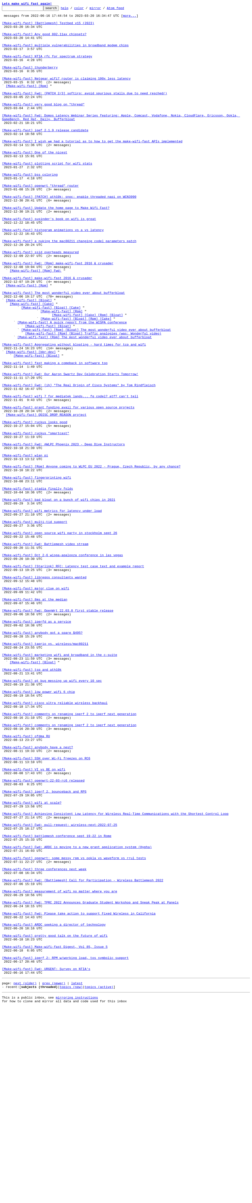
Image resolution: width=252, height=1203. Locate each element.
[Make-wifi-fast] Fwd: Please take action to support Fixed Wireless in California (79, 1095)
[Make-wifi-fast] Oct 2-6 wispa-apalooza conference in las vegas (62, 665)
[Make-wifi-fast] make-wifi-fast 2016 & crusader (47, 332)
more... (129, 18)
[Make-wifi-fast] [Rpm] (27, 102)
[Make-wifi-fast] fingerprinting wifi (36, 572)
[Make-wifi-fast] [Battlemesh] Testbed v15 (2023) (48, 26)
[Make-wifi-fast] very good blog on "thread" (43, 124)
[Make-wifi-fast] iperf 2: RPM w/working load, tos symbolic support (65, 1148)
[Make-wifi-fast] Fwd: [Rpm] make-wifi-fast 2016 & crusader (57, 315)
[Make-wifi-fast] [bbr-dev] (31, 421)
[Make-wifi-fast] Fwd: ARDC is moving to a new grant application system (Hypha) (77, 1015)
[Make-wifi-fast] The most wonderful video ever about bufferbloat (63, 350)
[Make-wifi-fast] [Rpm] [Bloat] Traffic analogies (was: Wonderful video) (93, 399)
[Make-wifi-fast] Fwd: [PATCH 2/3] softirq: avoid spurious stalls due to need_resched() (84, 111)
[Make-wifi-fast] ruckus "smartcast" (35, 519)
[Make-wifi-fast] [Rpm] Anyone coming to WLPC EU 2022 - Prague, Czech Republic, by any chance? (91, 558)
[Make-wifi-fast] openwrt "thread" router (40, 221)
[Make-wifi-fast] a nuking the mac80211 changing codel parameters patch (69, 288)
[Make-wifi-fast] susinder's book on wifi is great (49, 261)
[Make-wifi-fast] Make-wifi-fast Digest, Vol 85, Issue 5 (55, 1135)
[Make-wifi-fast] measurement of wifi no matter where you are (59, 1068)
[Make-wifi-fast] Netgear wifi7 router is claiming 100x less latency (66, 93)
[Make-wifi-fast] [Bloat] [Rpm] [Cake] (75, 381)
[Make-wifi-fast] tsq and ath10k (32, 802)
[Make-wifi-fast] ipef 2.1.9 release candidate (45, 155)
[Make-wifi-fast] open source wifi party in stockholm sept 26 (59, 638)
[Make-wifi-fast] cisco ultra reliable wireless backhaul (55, 842)
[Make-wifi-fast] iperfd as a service (36, 745)
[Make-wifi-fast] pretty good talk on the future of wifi (55, 1121)
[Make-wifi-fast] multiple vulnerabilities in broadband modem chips (65, 53)
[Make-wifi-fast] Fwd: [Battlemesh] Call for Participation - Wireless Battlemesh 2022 (82, 1055)
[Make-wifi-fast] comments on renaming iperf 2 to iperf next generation (69, 855)
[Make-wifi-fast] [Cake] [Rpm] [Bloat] (87, 377)
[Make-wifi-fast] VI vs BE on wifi (33, 922)
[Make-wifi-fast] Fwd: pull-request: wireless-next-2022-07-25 (59, 988)
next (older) (25, 1177)
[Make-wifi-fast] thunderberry (30, 80)
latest (77, 1177)
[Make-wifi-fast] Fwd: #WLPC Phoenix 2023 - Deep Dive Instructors (63, 532)
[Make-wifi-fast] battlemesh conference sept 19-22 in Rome (56, 1002)
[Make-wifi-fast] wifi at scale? (32, 962)
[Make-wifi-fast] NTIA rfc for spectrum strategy (47, 66)
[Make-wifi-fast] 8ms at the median (34, 718)
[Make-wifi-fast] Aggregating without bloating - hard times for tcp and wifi (74, 412)
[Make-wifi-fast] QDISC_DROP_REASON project (46, 496)
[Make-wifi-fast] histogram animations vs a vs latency (53, 275)
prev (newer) (53, 1177)
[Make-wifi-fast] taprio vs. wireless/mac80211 (45, 771)
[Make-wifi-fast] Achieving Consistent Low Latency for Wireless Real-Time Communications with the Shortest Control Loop (115, 975)
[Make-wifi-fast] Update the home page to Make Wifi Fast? (56, 248)
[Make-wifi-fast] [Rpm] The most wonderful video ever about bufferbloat (84, 403)
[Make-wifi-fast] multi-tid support (34, 625)
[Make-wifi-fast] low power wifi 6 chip (38, 829)
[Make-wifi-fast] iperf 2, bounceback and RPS (44, 949)
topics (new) (71, 1182)
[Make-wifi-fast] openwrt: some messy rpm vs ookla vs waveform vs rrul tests (74, 1028)
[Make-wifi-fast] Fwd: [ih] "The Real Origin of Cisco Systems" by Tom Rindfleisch (79, 461)
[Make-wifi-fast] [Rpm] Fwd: (36, 323)
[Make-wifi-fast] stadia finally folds (37, 585)
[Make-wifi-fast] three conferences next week (44, 1042)
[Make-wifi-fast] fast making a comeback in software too (55, 434)
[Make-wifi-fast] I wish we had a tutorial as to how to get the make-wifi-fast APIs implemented (92, 168)
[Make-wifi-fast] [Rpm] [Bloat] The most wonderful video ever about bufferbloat (96, 394)
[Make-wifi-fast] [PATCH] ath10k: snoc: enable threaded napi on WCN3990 (69, 235)
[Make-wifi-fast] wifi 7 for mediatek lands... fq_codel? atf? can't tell (70, 474)
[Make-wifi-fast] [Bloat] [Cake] (51, 368)
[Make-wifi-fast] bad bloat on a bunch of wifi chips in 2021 (58, 598)
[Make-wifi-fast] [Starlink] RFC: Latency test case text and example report (73, 678)
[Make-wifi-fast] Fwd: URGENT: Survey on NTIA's (46, 1161)
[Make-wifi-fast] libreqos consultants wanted (44, 691)
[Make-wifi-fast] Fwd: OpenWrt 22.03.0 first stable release (57, 731)
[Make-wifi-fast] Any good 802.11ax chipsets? (44, 40)
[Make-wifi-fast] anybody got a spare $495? (42, 758)
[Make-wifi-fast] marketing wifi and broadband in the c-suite (59, 785)
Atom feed (123, 9)
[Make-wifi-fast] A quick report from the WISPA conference (72, 386)
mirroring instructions (77, 1193)
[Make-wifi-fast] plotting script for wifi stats (47, 195)
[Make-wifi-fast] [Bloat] (29, 359)
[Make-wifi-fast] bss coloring (30, 208)
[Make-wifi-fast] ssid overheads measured (40, 301)
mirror (103, 9)
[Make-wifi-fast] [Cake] (32, 363)
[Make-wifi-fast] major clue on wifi (35, 705)
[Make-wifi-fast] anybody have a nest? (37, 895)
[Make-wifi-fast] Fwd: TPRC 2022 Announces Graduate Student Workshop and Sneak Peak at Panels (90, 1082)
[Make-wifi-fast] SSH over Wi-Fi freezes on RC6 (46, 909)
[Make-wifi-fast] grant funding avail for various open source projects (68, 487)
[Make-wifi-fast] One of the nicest (34, 182)
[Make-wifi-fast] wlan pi (25, 545)
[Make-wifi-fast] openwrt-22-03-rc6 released (43, 935)
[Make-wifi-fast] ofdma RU (26, 882)
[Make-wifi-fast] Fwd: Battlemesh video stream (45, 652)
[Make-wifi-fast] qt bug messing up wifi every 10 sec (52, 816)
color (86, 9)
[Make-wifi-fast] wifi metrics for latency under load (52, 612)
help (72, 9)
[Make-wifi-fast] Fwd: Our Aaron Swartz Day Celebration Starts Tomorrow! (70, 448)
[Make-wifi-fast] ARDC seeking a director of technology (54, 1108)
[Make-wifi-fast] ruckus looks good (34, 505)
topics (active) (98, 1182)
